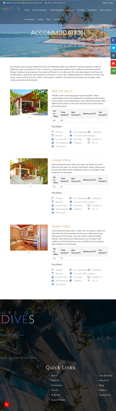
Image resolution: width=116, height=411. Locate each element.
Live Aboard (29, 19)
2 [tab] (31, 186)
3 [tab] (33, 252)
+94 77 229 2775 (59, 3)
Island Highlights (57, 10)
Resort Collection (40, 10)
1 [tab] (29, 117)
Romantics (92, 10)
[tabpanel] (29, 102)
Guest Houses (105, 10)
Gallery (41, 19)
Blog (48, 19)
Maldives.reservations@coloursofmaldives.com (24, 3)
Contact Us (58, 19)
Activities (81, 10)
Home (27, 10)
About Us (70, 10)
